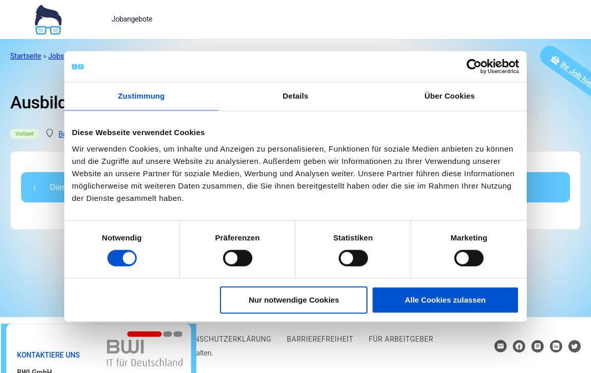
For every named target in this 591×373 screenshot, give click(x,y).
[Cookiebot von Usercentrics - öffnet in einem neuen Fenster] (474, 66)
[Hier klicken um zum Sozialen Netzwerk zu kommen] (519, 346)
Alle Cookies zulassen (445, 299)
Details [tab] (295, 95)
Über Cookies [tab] (449, 95)
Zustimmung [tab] (141, 95)
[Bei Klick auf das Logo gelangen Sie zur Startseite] (48, 18)
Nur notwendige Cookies (294, 299)
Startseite (25, 56)
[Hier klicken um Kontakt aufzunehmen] (500, 346)
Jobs (56, 56)
